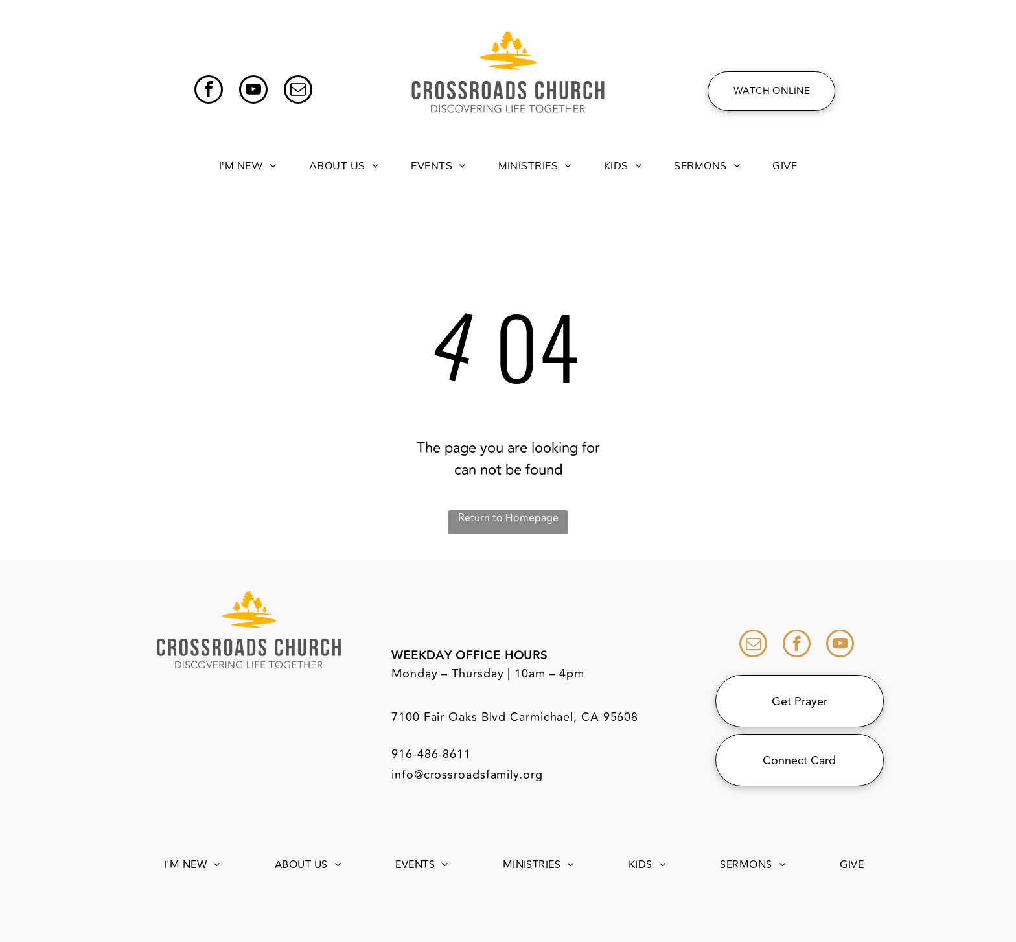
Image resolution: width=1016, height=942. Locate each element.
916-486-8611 (431, 754)
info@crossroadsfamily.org (467, 775)
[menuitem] (248, 158)
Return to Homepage (508, 518)
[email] (298, 91)
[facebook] (208, 91)
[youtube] (253, 91)
